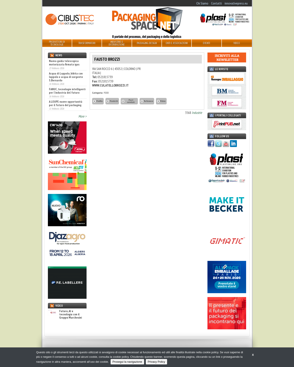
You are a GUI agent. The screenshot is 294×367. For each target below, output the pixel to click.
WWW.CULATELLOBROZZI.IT (110, 85)
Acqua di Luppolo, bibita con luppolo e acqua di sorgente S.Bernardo (66, 77)
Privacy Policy (156, 361)
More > (82, 116)
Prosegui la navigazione (127, 361)
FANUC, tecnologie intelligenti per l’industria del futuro (67, 90)
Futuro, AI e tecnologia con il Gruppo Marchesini (65, 314)
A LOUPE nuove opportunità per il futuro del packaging (65, 103)
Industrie (197, 112)
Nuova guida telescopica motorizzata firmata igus (64, 62)
